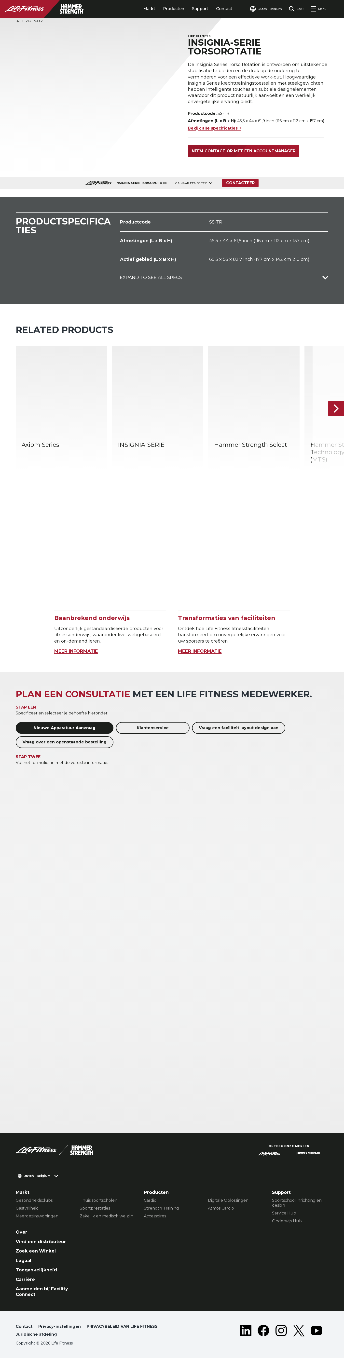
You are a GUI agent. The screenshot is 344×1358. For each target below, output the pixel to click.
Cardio (150, 1200)
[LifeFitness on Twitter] (299, 1331)
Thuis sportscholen (98, 1200)
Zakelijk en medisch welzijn (106, 1216)
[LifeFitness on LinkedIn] (246, 1331)
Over (21, 1232)
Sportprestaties (95, 1208)
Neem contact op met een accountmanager (243, 151)
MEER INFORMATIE (76, 651)
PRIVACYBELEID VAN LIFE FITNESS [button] (122, 1326)
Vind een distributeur (41, 1241)
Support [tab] (200, 8)
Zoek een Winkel (36, 1251)
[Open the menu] (318, 9)
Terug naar (29, 21)
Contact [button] (24, 1326)
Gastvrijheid (27, 1208)
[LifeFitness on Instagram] (281, 1331)
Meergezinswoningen (37, 1216)
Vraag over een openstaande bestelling (65, 742)
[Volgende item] (336, 408)
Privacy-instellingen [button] (59, 1326)
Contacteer (240, 183)
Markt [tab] (149, 8)
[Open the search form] (296, 9)
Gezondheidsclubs (34, 1200)
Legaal (23, 1260)
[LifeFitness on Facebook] (263, 1331)
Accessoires (155, 1216)
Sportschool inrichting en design (297, 1203)
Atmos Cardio (221, 1208)
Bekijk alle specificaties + (214, 128)
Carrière (25, 1279)
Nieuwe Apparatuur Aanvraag (65, 727)
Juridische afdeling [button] (36, 1334)
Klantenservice (153, 727)
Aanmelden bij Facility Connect (42, 1291)
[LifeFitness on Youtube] (316, 1331)
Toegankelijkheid (36, 1270)
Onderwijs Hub (287, 1221)
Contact (224, 8)
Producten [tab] (173, 8)
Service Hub (284, 1213)
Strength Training (161, 1208)
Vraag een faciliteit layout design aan (238, 727)
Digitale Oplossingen (228, 1200)
